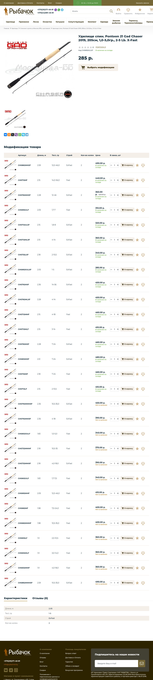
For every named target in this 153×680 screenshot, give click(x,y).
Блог (50, 3)
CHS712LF (22, 389)
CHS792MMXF (24, 419)
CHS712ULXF (24, 225)
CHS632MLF (23, 553)
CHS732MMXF (24, 463)
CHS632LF (22, 538)
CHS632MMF (24, 568)
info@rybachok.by (11, 664)
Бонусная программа (74, 670)
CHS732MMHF (24, 448)
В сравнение (143, 165)
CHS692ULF (23, 210)
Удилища (15, 28)
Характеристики (15, 598)
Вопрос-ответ (70, 653)
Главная (6, 28)
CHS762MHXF (24, 195)
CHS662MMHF (24, 523)
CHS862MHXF (24, 165)
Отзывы (43, 658)
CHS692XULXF (24, 269)
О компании (9, 3)
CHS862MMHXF (25, 583)
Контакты (40, 3)
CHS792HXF (23, 284)
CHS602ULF (23, 478)
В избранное (138, 165)
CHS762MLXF (24, 299)
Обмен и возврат (72, 666)
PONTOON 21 (101, 47)
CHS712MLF (23, 329)
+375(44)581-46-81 (45, 13)
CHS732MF (23, 374)
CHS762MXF (23, 344)
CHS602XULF (24, 434)
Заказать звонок (142, 3)
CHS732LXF (23, 255)
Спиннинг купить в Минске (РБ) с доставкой (35, 28)
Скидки (59, 3)
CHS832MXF (23, 359)
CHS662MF (23, 508)
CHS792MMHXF (25, 404)
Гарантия (69, 662)
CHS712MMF (23, 314)
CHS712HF (22, 180)
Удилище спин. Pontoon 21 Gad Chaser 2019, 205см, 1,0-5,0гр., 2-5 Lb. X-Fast (76, 28)
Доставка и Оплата (25, 3)
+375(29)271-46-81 (45, 9)
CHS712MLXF (24, 240)
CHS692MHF (23, 493)
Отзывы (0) (40, 598)
